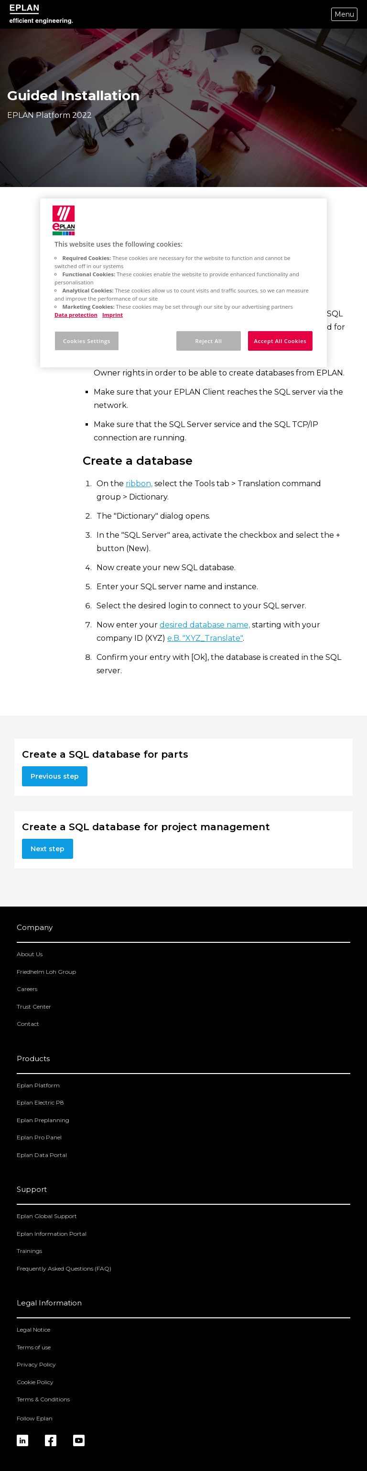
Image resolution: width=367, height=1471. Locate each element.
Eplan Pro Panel (39, 1137)
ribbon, (139, 483)
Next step (48, 849)
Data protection (75, 314)
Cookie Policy (35, 1382)
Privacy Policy (36, 1364)
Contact (28, 1023)
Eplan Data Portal (42, 1154)
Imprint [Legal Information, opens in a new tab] (112, 314)
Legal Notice (33, 1329)
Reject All (208, 340)
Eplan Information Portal (51, 1233)
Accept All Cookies (280, 340)
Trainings (29, 1250)
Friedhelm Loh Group (46, 971)
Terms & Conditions (43, 1399)
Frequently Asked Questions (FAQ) (64, 1268)
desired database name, (205, 624)
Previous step (55, 776)
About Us (30, 954)
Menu (344, 14)
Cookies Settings (86, 340)
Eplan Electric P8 (40, 1102)
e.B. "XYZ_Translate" (205, 638)
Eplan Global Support (47, 1216)
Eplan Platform (38, 1085)
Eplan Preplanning (43, 1120)
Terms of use (34, 1347)
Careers (27, 988)
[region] (183, 282)
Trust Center (34, 1006)
